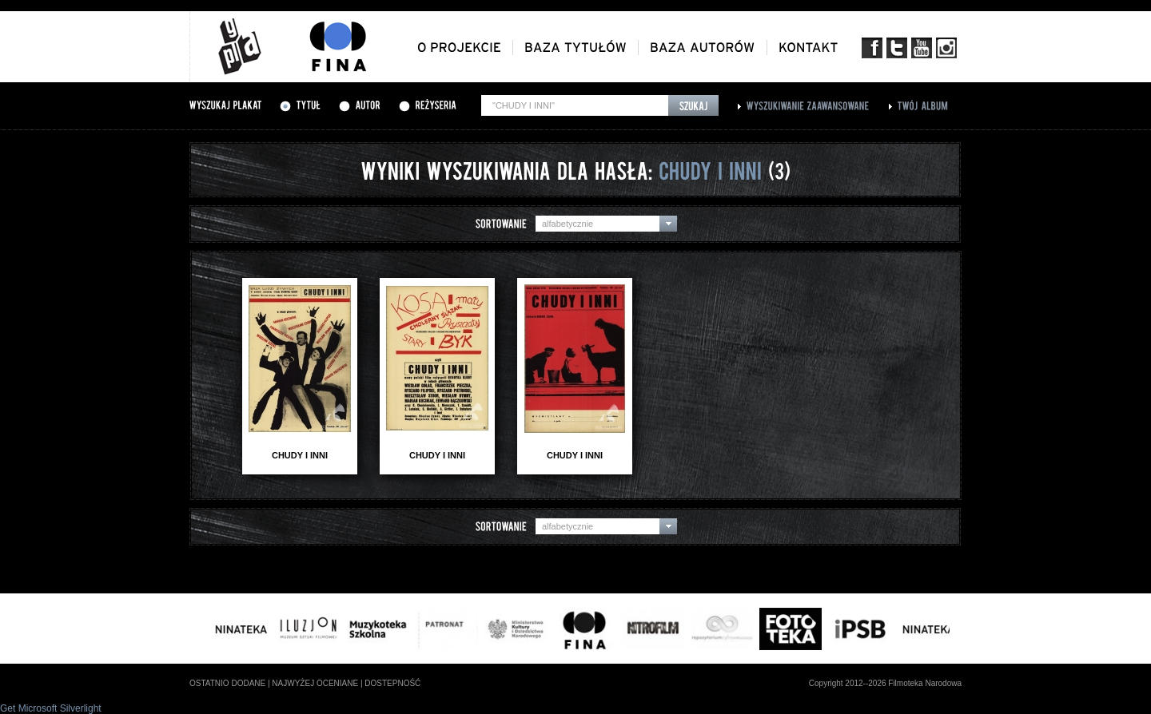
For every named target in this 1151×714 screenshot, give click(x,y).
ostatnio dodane (227, 683)
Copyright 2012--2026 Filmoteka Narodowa (885, 683)
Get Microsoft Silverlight (51, 708)
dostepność (392, 683)
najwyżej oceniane (315, 683)
